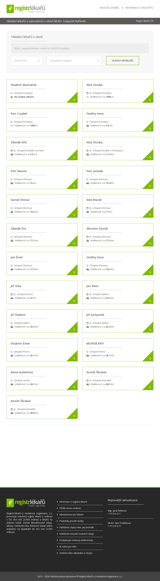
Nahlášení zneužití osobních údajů (76, 533)
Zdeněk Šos (18, 228)
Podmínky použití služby (71, 520)
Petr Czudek (19, 113)
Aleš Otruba (94, 85)
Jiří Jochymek (95, 315)
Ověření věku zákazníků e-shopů (75, 552)
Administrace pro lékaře (71, 514)
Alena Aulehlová (22, 372)
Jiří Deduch (18, 315)
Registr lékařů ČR (144, 21)
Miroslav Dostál (97, 228)
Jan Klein (92, 286)
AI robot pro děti (67, 546)
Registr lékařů (109, 7)
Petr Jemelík (94, 171)
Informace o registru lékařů (73, 501)
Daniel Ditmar (20, 200)
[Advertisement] (80, 446)
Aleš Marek (94, 200)
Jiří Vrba (16, 286)
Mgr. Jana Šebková (117, 510)
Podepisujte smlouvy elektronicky (76, 540)
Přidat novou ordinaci (70, 508)
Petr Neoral (19, 171)
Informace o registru (139, 7)
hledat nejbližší (122, 60)
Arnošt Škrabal (96, 372)
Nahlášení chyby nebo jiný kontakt (76, 527)
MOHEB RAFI (95, 343)
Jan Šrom (17, 257)
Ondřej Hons (95, 113)
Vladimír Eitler (20, 343)
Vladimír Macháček (24, 85)
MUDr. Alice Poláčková (119, 523)
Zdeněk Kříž (19, 142)
